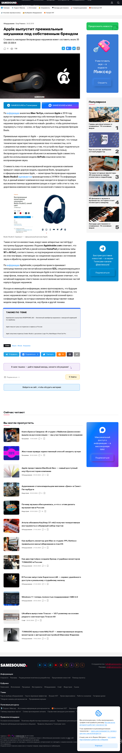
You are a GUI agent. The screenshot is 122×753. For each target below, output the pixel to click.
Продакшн (25, 438)
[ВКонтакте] (45, 665)
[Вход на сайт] (113, 2)
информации (13, 113)
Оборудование (9, 23)
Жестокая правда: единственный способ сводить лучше (51, 451)
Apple (15, 345)
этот (69, 738)
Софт (23, 620)
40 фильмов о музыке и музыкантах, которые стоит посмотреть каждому (102, 200)
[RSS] (82, 665)
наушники (27, 345)
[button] (63, 48)
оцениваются (25, 176)
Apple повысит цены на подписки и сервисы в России (24, 327)
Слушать (102, 83)
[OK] (77, 665)
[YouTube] (56, 665)
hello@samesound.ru (113, 664)
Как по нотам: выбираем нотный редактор (100, 151)
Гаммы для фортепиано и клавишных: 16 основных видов (100, 126)
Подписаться (103, 273)
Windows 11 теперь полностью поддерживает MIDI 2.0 (50, 597)
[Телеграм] (40, 665)
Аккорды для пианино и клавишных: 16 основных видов (100, 226)
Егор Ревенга (20, 23)
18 (42, 511)
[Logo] (9, 3)
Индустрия (25, 493)
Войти (72, 377)
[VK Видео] (61, 665)
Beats (20, 345)
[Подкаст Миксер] (72, 665)
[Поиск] (117, 2)
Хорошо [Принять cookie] (98, 746)
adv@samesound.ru (114, 667)
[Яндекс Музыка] (66, 665)
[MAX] (50, 665)
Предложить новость (100, 26)
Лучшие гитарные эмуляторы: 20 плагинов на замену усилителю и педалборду (102, 175)
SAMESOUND (20, 736)
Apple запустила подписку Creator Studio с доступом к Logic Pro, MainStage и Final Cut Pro (36, 333)
